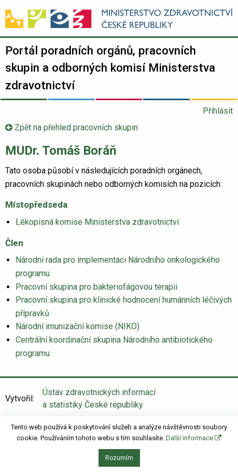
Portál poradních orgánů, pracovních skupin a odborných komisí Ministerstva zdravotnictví (110, 68)
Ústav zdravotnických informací (99, 398)
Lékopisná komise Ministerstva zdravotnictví (97, 222)
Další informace (193, 438)
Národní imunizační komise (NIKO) (77, 326)
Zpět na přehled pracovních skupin (71, 127)
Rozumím (119, 458)
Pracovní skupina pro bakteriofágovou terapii (96, 287)
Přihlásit (218, 111)
